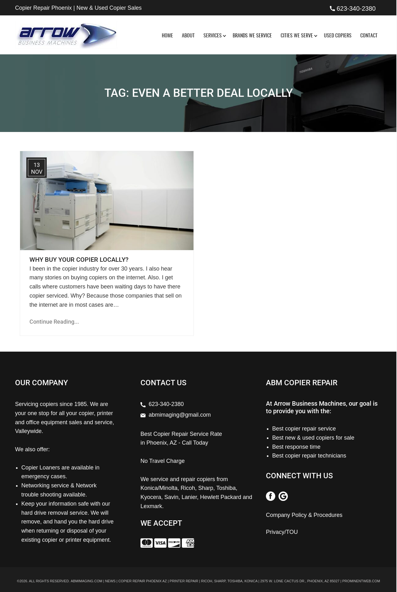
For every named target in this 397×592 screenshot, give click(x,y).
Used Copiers (338, 35)
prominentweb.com (361, 581)
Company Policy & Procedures (304, 515)
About (188, 35)
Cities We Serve (297, 35)
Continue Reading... (54, 321)
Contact (369, 35)
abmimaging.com (86, 581)
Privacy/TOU (282, 532)
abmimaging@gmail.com (180, 415)
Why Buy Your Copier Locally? (79, 259)
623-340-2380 (356, 8)
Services (213, 35)
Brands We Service (252, 35)
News (110, 581)
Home (167, 35)
